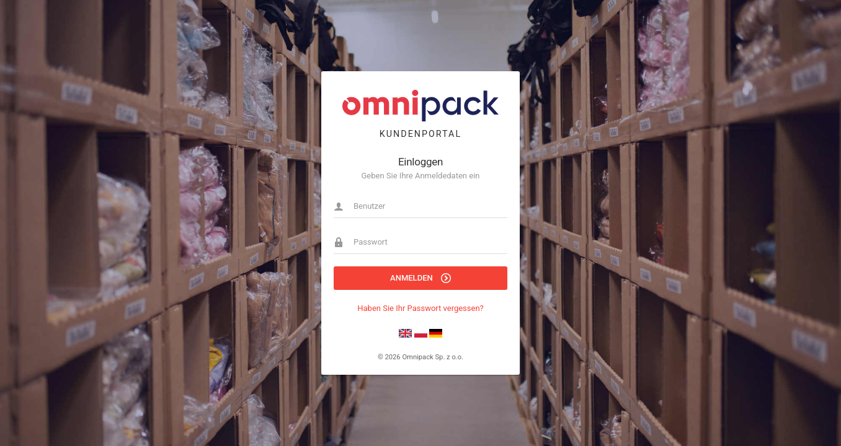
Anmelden (420, 278)
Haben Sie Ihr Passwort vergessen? (420, 308)
